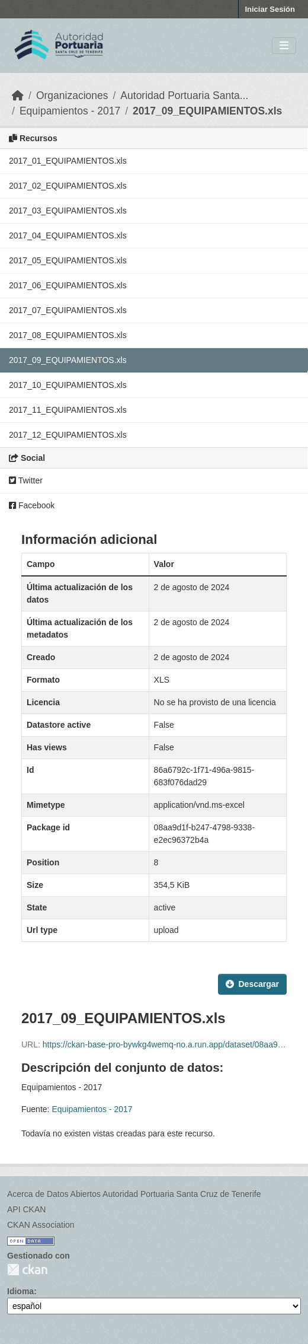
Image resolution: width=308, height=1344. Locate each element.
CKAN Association (41, 1225)
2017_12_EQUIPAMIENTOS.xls (68, 434)
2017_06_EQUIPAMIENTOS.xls (68, 285)
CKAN (27, 1269)
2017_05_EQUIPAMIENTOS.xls (68, 260)
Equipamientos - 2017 (70, 111)
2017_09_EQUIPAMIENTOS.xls (207, 111)
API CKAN (26, 1209)
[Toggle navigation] (284, 46)
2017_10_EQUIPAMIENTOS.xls (68, 385)
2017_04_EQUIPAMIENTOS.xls (68, 235)
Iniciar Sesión (270, 9)
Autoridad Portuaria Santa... (184, 95)
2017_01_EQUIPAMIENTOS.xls (68, 160)
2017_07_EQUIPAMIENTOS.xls (68, 310)
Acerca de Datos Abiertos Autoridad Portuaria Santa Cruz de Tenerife (134, 1194)
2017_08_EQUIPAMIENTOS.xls (68, 335)
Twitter (26, 480)
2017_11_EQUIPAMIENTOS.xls (68, 410)
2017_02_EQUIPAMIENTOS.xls (68, 185)
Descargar (253, 984)
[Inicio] (18, 95)
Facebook (31, 505)
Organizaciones (72, 95)
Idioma (20, 1291)
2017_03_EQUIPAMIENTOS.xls (68, 210)
